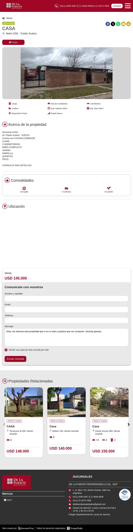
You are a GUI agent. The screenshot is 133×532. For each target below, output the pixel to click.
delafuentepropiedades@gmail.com (89, 504)
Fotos (13, 42)
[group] (66, 73)
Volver (7, 18)
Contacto (117, 6)
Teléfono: (9, 315)
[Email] (66, 310)
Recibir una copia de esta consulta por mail (27, 350)
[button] (129, 424)
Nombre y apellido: (14, 293)
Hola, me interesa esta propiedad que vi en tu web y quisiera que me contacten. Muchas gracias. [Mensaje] (66, 337)
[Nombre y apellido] (66, 299)
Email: (8, 304)
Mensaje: (9, 326)
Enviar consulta (15, 358)
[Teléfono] (66, 320)
